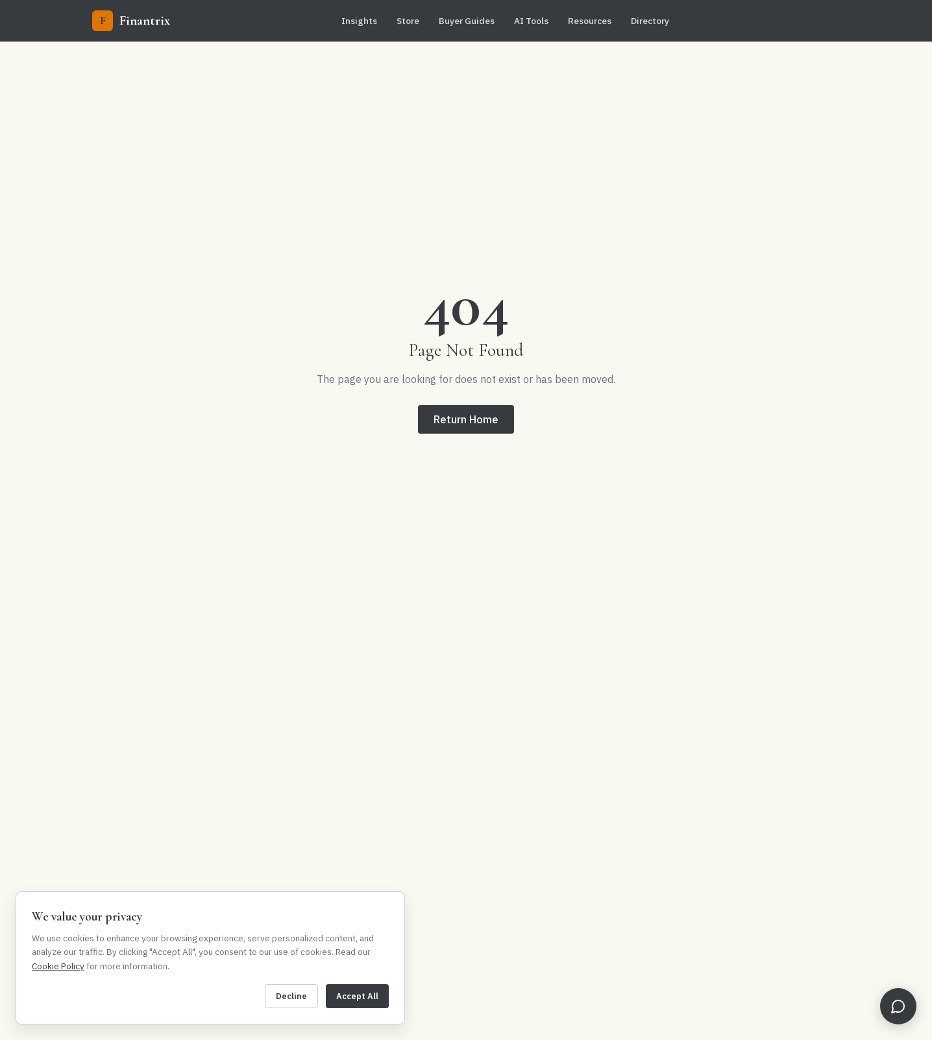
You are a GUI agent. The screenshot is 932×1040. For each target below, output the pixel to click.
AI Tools (531, 21)
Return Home (466, 419)
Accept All (357, 996)
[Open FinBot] (898, 1006)
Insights (359, 21)
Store (408, 21)
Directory (650, 21)
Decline (291, 996)
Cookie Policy (58, 966)
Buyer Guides (467, 21)
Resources (589, 21)
